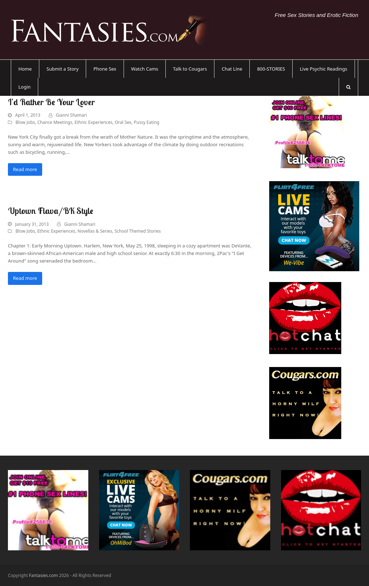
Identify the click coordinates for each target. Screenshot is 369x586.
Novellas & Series (94, 231)
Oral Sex (123, 122)
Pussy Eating (146, 122)
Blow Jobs (25, 122)
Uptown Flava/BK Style (50, 210)
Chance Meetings (54, 122)
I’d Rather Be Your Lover (51, 102)
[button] (348, 87)
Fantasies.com (43, 575)
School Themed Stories (138, 231)
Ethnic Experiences (93, 122)
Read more (25, 169)
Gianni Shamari (71, 115)
